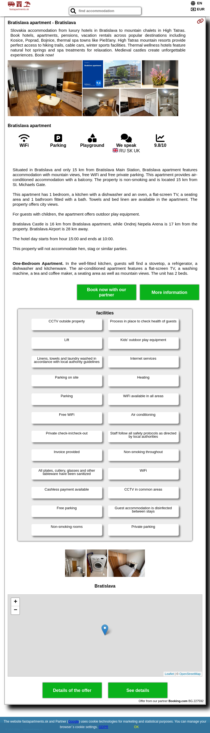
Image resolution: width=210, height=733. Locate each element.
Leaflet (169, 673)
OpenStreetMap (190, 673)
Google (73, 721)
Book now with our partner (106, 292)
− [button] (15, 610)
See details (137, 690)
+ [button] (15, 602)
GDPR (103, 727)
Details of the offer (72, 690)
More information (169, 292)
